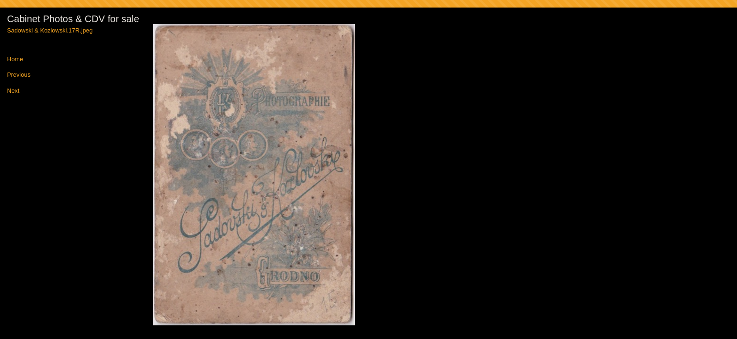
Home (15, 59)
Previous (19, 75)
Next (13, 91)
